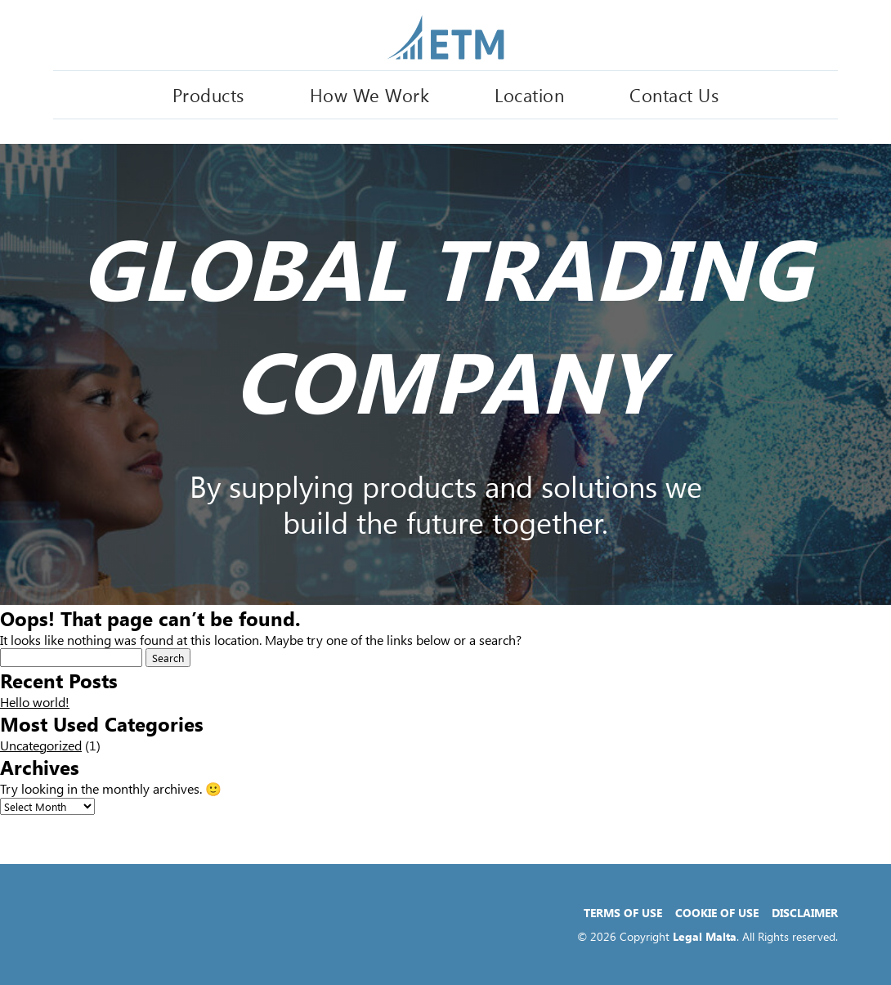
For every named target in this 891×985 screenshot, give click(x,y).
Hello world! (34, 701)
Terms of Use (623, 912)
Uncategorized (41, 745)
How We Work (370, 95)
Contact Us (674, 95)
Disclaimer (805, 912)
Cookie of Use (717, 912)
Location (529, 95)
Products (208, 95)
